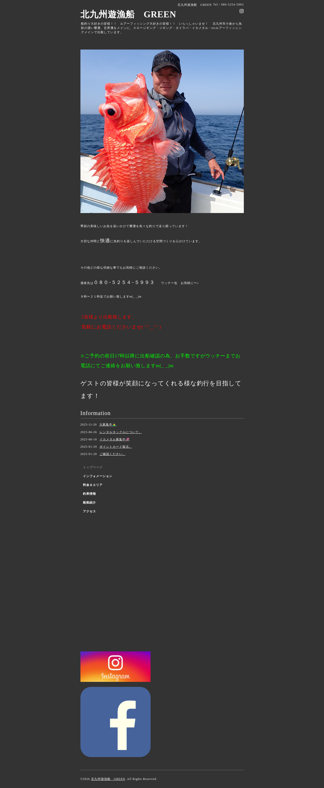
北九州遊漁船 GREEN (128, 14)
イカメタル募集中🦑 (115, 439)
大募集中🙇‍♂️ (107, 424)
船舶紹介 (89, 502)
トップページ (93, 467)
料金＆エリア (93, 485)
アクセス (89, 511)
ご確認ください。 (113, 454)
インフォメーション (97, 476)
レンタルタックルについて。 (121, 432)
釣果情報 (89, 493)
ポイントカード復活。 (116, 446)
